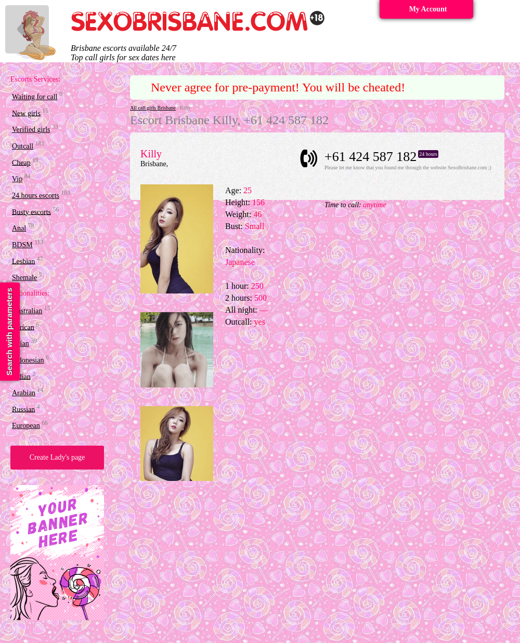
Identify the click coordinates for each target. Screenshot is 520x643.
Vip (17, 179)
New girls (26, 113)
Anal (19, 228)
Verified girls (31, 129)
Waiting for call (35, 97)
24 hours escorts (35, 195)
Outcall (22, 146)
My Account (428, 9)
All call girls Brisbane (153, 108)
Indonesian (28, 360)
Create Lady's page (57, 457)
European (26, 426)
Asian (20, 343)
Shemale (24, 278)
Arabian (23, 393)
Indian (21, 376)
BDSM (22, 245)
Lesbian (23, 261)
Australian (27, 311)
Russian (23, 409)
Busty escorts (31, 212)
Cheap (21, 162)
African (23, 327)
